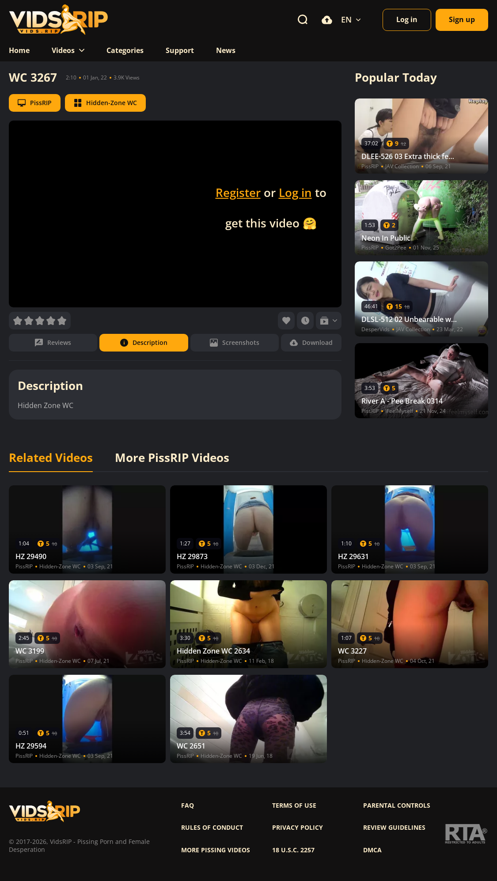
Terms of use (294, 805)
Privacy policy (297, 828)
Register (238, 192)
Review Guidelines (394, 828)
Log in (295, 192)
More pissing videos (215, 850)
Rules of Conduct (212, 828)
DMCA (372, 850)
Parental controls (396, 805)
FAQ (187, 805)
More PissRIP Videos (172, 457)
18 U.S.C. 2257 (293, 850)
